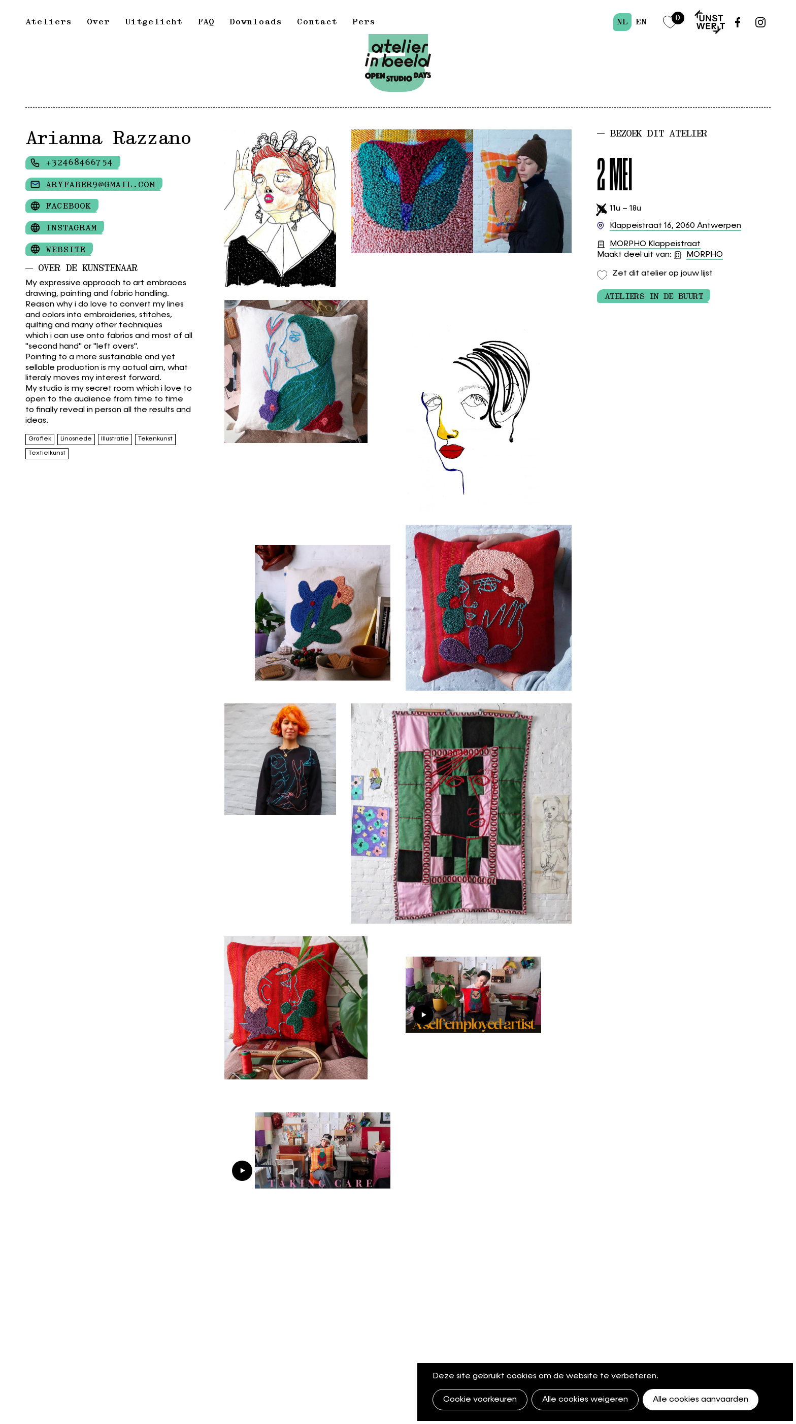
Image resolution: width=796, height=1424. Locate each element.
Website (65, 250)
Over (98, 22)
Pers (363, 22)
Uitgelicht (153, 22)
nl (622, 22)
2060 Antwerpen (675, 226)
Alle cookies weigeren (585, 1400)
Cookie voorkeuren (480, 1400)
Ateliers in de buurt (654, 296)
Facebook (68, 206)
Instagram (71, 228)
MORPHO (704, 255)
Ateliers (48, 22)
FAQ (205, 22)
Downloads (255, 22)
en (641, 22)
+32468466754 (79, 163)
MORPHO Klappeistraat (655, 245)
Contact (317, 22)
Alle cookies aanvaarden (700, 1400)
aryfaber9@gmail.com (100, 185)
